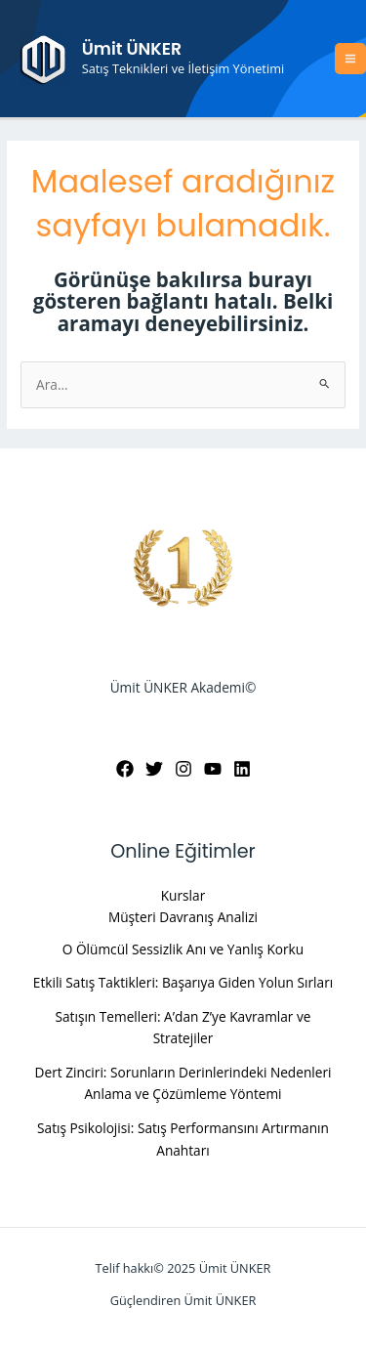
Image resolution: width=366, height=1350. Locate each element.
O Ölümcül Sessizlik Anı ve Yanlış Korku (183, 949)
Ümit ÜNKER (132, 49)
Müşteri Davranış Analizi (183, 916)
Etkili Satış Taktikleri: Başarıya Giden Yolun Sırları (183, 982)
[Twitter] (154, 769)
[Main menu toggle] (351, 59)
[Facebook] (125, 769)
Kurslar (183, 895)
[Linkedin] (242, 769)
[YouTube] (213, 769)
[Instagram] (183, 769)
